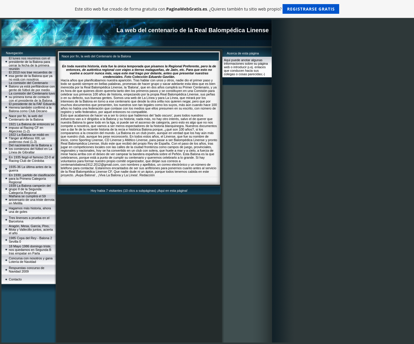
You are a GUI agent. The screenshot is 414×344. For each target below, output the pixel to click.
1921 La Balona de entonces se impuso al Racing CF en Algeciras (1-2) (31, 127)
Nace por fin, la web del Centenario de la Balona (26, 117)
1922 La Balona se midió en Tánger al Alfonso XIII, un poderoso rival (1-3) (29, 138)
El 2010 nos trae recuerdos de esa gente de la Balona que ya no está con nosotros (31, 76)
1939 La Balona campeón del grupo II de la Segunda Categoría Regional (30, 189)
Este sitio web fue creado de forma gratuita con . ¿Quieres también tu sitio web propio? (207, 9)
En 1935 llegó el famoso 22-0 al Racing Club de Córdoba (31, 158)
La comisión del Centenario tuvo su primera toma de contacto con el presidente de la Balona (32, 97)
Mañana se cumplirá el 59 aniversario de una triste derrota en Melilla (31, 199)
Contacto (15, 279)
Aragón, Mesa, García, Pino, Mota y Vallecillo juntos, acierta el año (31, 229)
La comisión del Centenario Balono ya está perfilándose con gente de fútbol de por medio (32, 86)
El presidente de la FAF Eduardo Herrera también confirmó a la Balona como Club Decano (32, 107)
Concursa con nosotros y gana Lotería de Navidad (31, 259)
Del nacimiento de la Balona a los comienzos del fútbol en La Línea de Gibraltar (30, 148)
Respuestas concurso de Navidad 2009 (26, 269)
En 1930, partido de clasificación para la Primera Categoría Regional (32, 178)
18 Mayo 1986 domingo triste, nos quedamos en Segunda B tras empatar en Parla (30, 249)
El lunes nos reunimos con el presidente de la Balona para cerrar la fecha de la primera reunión (29, 64)
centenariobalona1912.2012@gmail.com (90, 164)
